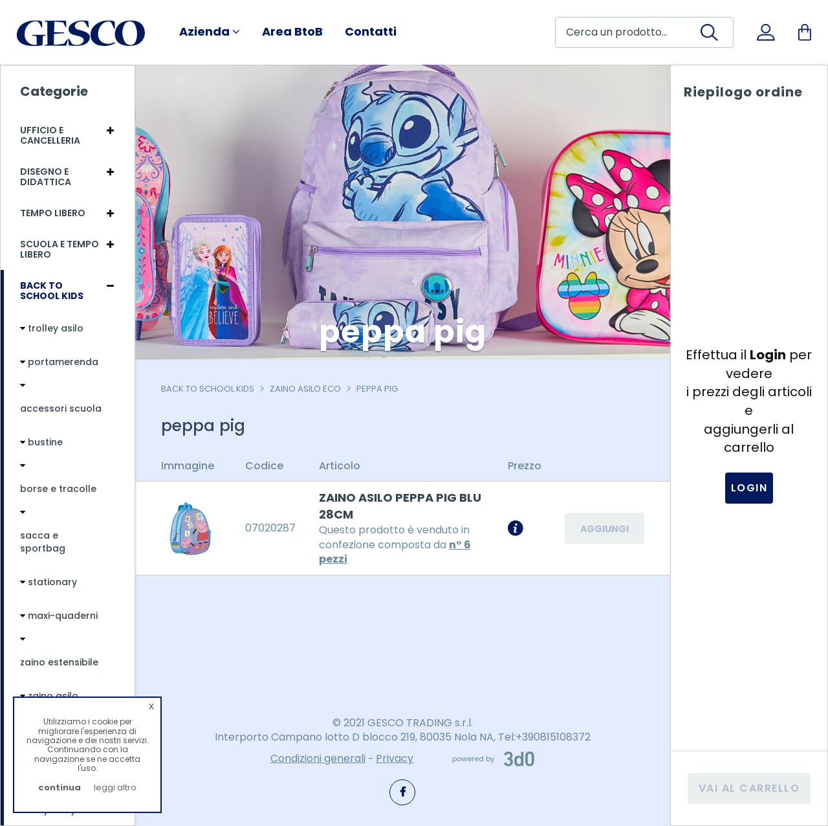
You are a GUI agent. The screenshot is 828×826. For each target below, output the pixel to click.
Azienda (209, 32)
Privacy (394, 758)
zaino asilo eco (305, 389)
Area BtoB (292, 32)
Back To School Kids (207, 389)
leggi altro (115, 787)
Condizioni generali (317, 758)
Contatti (371, 32)
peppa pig (377, 389)
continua (59, 787)
